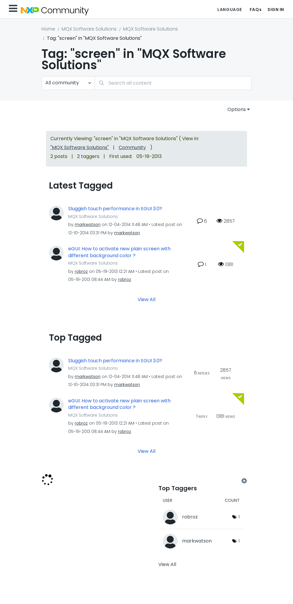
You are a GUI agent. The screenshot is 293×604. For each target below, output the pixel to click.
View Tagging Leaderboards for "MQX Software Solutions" (201, 481)
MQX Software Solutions (89, 29)
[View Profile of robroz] (81, 271)
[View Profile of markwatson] (88, 224)
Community (132, 147)
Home (48, 29)
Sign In (275, 9)
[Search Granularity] (68, 83)
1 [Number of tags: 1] (239, 516)
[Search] (173, 83)
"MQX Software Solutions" (79, 147)
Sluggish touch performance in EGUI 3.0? (115, 208)
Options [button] (236, 109)
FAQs (256, 9)
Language (229, 9)
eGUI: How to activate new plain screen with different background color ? (119, 252)
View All (146, 299)
